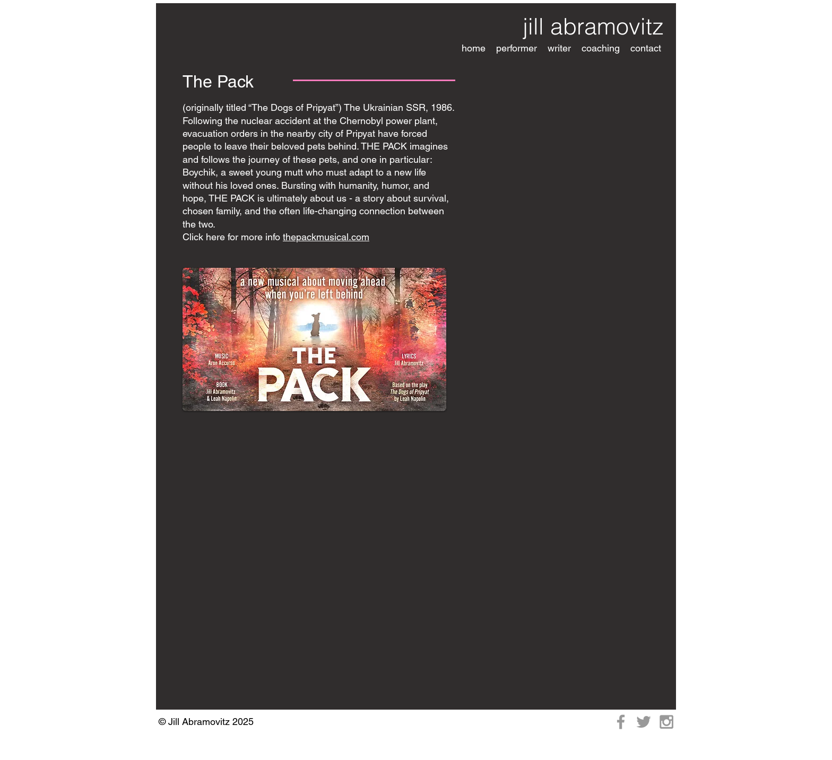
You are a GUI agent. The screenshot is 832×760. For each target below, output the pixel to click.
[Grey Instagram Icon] (666, 721)
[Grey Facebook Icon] (620, 721)
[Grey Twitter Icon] (643, 721)
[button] (516, 48)
